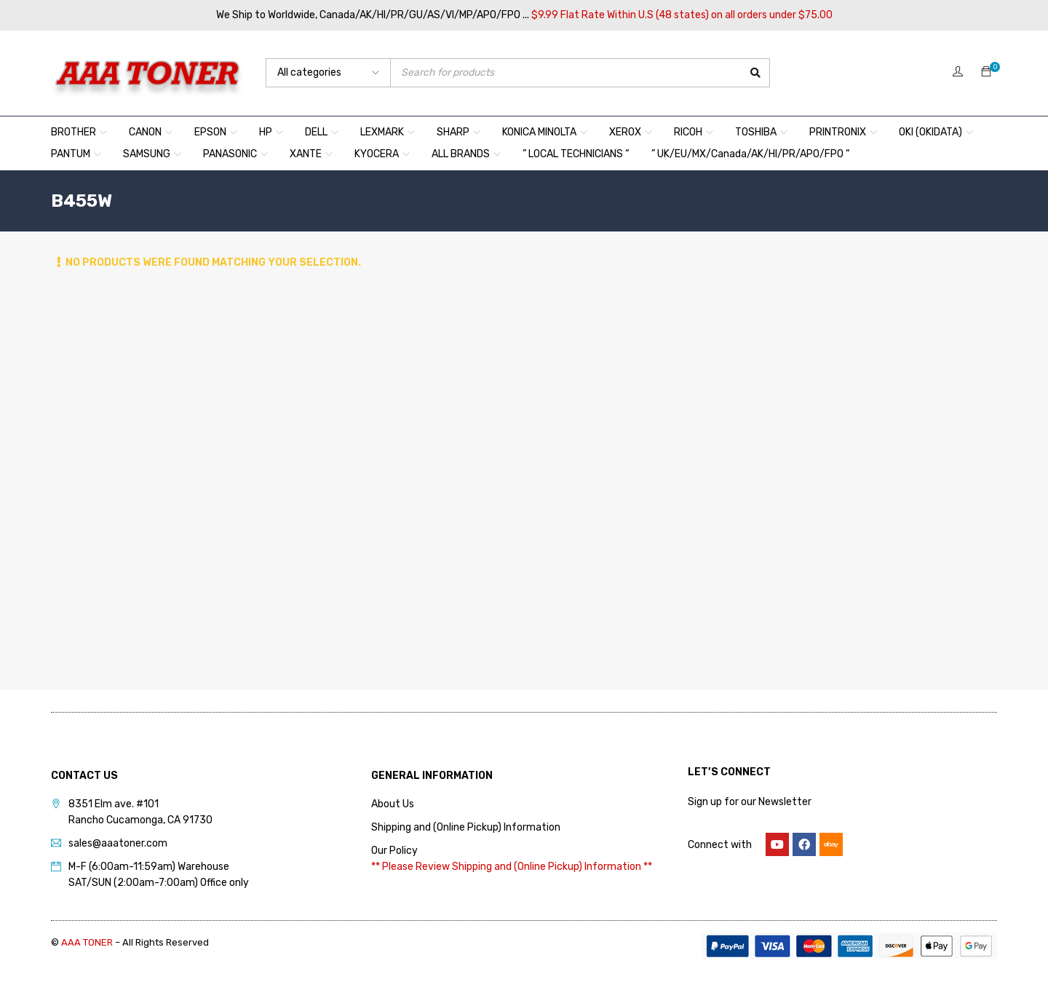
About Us (392, 804)
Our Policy (394, 850)
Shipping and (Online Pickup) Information (465, 827)
